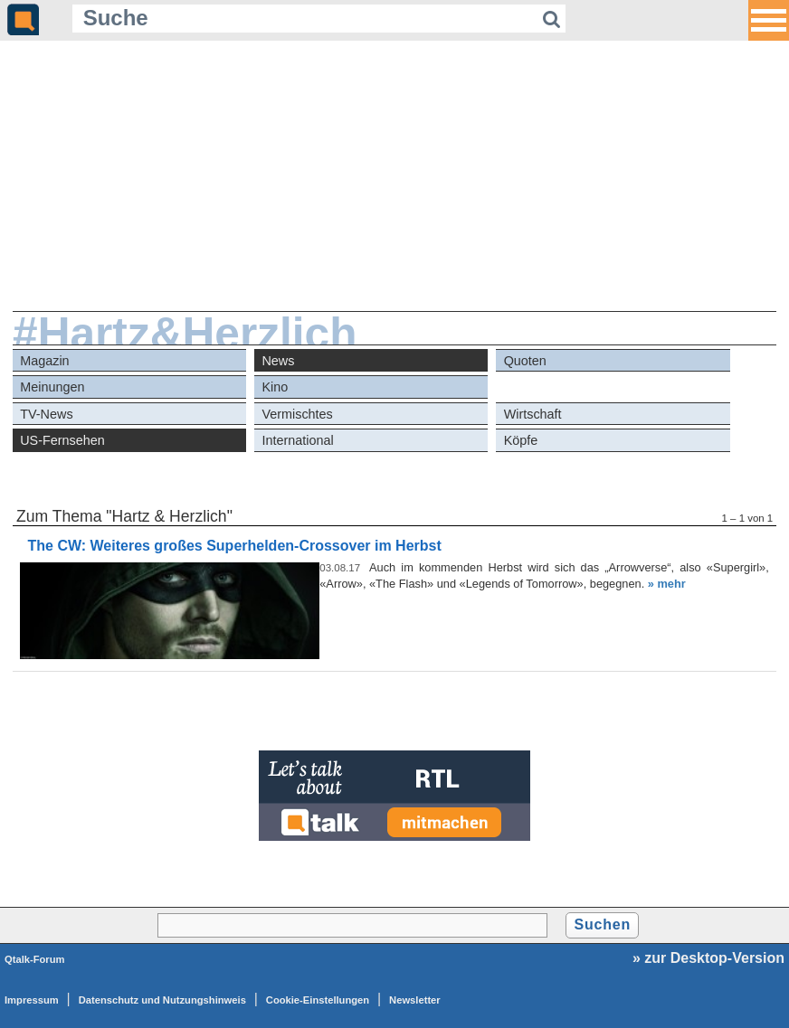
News (277, 361)
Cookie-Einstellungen (317, 1000)
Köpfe (521, 440)
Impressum (32, 1000)
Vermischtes (296, 414)
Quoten (525, 361)
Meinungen (52, 387)
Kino (274, 387)
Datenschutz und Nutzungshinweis (162, 1000)
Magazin (44, 361)
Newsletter (415, 1000)
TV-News (46, 414)
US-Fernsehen (62, 440)
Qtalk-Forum (35, 959)
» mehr (667, 583)
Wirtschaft (533, 414)
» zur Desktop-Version (708, 958)
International (297, 440)
